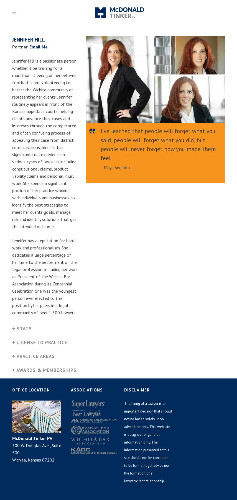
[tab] (45, 329)
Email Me (38, 47)
